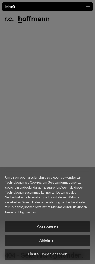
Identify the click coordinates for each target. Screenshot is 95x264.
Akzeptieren (47, 227)
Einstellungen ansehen (47, 254)
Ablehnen (47, 241)
